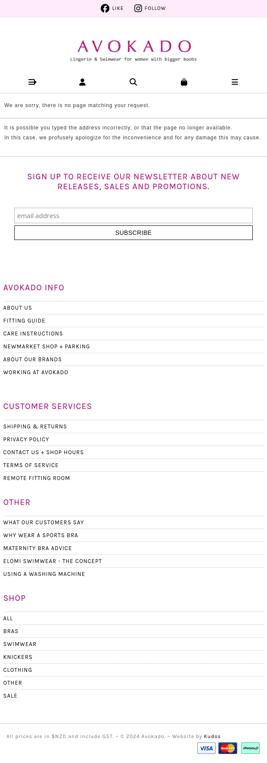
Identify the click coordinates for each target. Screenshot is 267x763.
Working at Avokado (35, 372)
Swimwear (20, 644)
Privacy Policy (26, 439)
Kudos (212, 736)
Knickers (18, 657)
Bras (11, 631)
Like (118, 8)
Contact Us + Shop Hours (43, 452)
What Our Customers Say (43, 522)
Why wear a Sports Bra (40, 535)
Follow (155, 8)
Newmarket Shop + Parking (46, 346)
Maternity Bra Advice (37, 548)
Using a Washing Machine (44, 574)
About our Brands (32, 359)
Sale (10, 695)
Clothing (17, 670)
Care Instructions (33, 333)
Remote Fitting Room (37, 478)
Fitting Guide (24, 320)
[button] (32, 82)
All (8, 618)
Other (12, 683)
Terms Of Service (31, 465)
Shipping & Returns (35, 426)
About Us (17, 308)
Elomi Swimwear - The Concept (52, 561)
